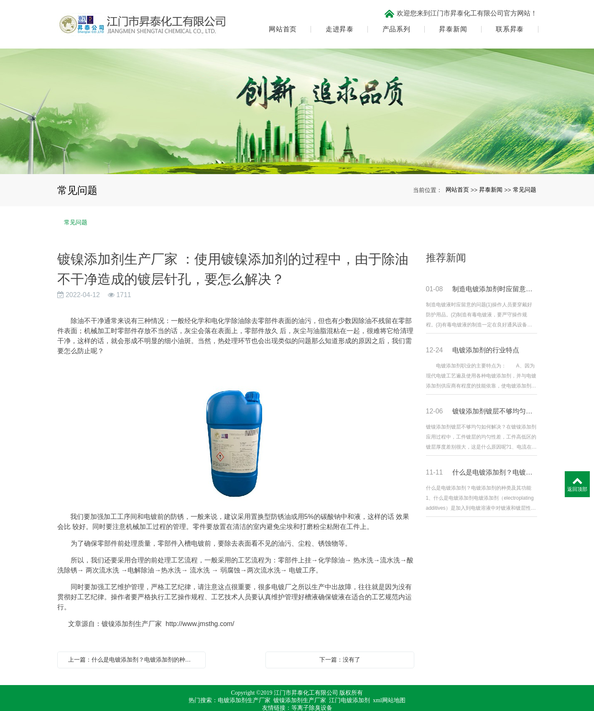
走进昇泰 (338, 23)
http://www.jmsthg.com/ (200, 611)
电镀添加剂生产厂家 (244, 688)
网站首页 (282, 23)
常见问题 (524, 177)
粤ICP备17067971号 (297, 703)
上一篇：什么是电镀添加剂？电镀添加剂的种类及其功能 (133, 647)
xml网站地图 (389, 688)
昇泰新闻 (452, 23)
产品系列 (395, 23)
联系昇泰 (509, 23)
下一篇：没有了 (339, 647)
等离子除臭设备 (311, 695)
